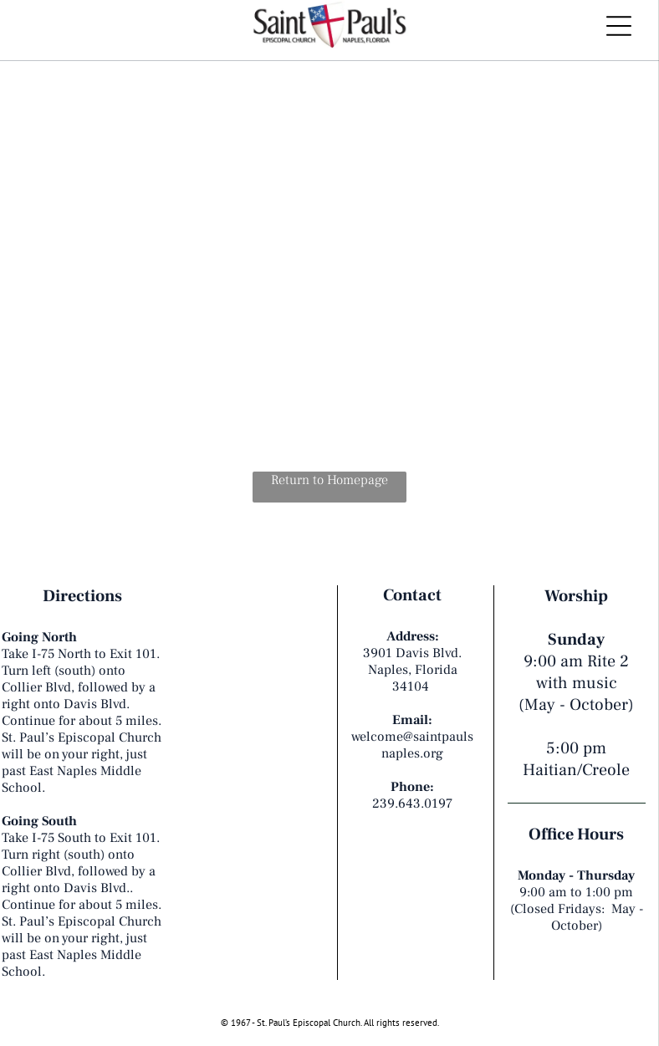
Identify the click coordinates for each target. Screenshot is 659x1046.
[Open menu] (618, 25)
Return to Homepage (329, 480)
